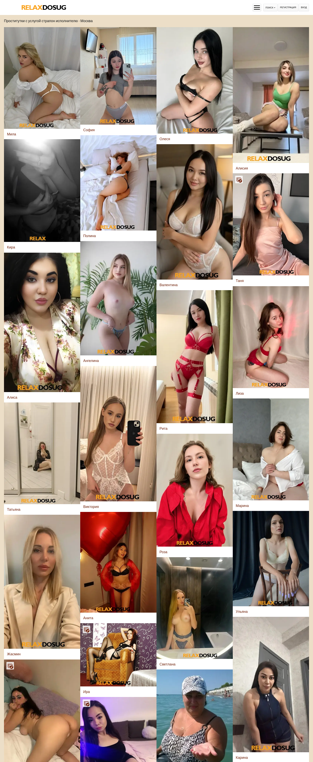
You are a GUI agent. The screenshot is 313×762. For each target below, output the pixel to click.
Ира (86, 541)
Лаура (225, 673)
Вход (304, 7)
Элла (158, 629)
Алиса (99, 759)
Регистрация (288, 7)
